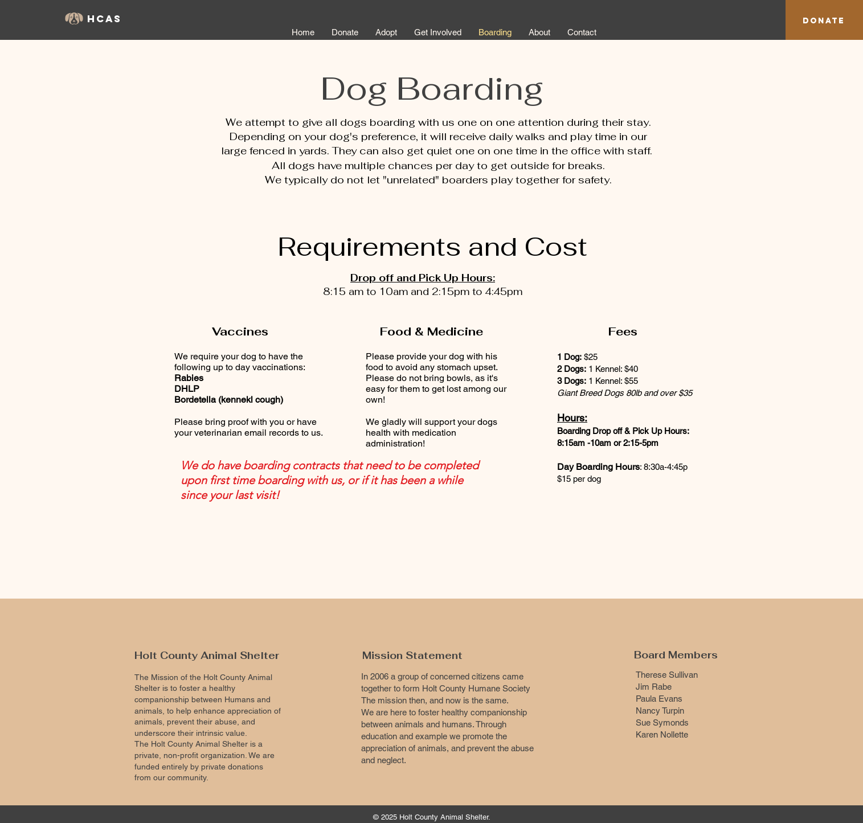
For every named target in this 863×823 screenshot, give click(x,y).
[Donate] (824, 20)
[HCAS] (111, 19)
